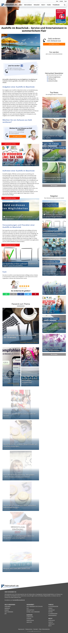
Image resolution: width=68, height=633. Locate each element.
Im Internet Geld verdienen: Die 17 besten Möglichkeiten (54, 273)
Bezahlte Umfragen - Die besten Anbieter (52, 159)
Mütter (50, 612)
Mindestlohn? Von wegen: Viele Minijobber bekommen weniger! (19, 506)
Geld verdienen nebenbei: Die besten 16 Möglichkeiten (54, 292)
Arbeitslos (51, 624)
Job (5, 613)
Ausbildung (30, 616)
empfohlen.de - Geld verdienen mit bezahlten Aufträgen (11, 375)
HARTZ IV (50, 622)
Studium (29, 618)
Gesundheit (51, 610)
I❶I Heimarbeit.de (36, 631)
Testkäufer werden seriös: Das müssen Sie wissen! (19, 415)
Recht (50, 625)
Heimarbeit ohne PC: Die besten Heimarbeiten (52, 115)
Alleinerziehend (52, 613)
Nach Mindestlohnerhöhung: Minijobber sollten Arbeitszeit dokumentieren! (19, 476)
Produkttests (30, 610)
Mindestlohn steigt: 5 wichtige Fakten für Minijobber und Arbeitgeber (18, 537)
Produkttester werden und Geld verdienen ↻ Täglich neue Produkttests (20, 264)
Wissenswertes (52, 615)
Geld (9, 383)
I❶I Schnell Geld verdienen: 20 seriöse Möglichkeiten (17, 218)
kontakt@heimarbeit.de (19, 600)
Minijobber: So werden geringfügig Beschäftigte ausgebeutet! (29, 379)
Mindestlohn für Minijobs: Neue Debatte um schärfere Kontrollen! (20, 445)
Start (57, 1)
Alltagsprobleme (53, 606)
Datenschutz (29, 629)
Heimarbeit (30, 342)
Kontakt (61, 1)
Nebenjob (7, 608)
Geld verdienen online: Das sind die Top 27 (19, 164)
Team (65, 1)
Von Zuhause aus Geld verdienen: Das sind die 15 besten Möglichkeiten (53, 348)
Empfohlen (23, 342)
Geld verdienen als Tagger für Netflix (53, 137)
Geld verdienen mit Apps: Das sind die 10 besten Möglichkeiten (52, 252)
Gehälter (29, 622)
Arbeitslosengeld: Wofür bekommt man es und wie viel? (53, 179)
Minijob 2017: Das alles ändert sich (16, 568)
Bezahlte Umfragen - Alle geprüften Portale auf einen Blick (53, 329)
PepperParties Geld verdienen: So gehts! (29, 361)
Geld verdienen (15, 383)
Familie (50, 608)
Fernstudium (30, 620)
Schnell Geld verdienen (33, 612)
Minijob (36, 54)
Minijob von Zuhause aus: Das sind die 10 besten (20, 336)
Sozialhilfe (51, 620)
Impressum (21, 629)
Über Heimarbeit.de (44, 629)
